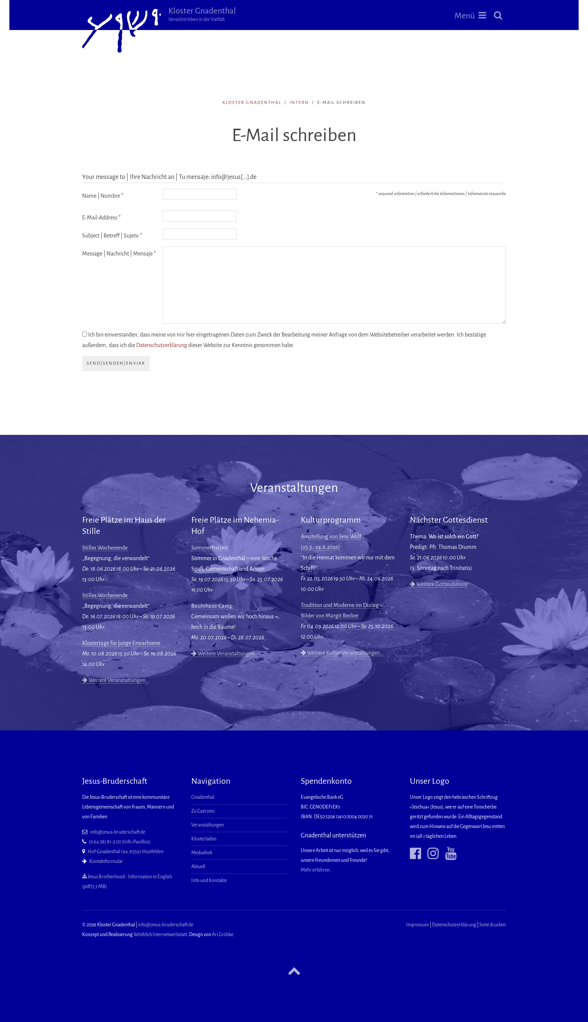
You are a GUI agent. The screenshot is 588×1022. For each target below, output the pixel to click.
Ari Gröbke (222, 934)
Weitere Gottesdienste (439, 584)
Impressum (417, 924)
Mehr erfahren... (317, 870)
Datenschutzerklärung (161, 345)
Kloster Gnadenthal (202, 14)
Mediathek (201, 852)
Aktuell (198, 866)
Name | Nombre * (102, 196)
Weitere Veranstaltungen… (115, 680)
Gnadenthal (202, 797)
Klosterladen (203, 839)
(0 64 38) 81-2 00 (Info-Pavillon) (119, 842)
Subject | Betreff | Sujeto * (112, 236)
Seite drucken (492, 924)
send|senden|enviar (116, 363)
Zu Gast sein (202, 811)
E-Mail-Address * (101, 218)
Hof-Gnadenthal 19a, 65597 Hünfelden (126, 851)
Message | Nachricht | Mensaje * (119, 254)
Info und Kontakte (209, 880)
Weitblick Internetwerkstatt (160, 934)
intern (299, 102)
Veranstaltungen (207, 825)
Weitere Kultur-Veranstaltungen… (342, 653)
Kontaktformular (106, 861)
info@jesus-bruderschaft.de (117, 832)
